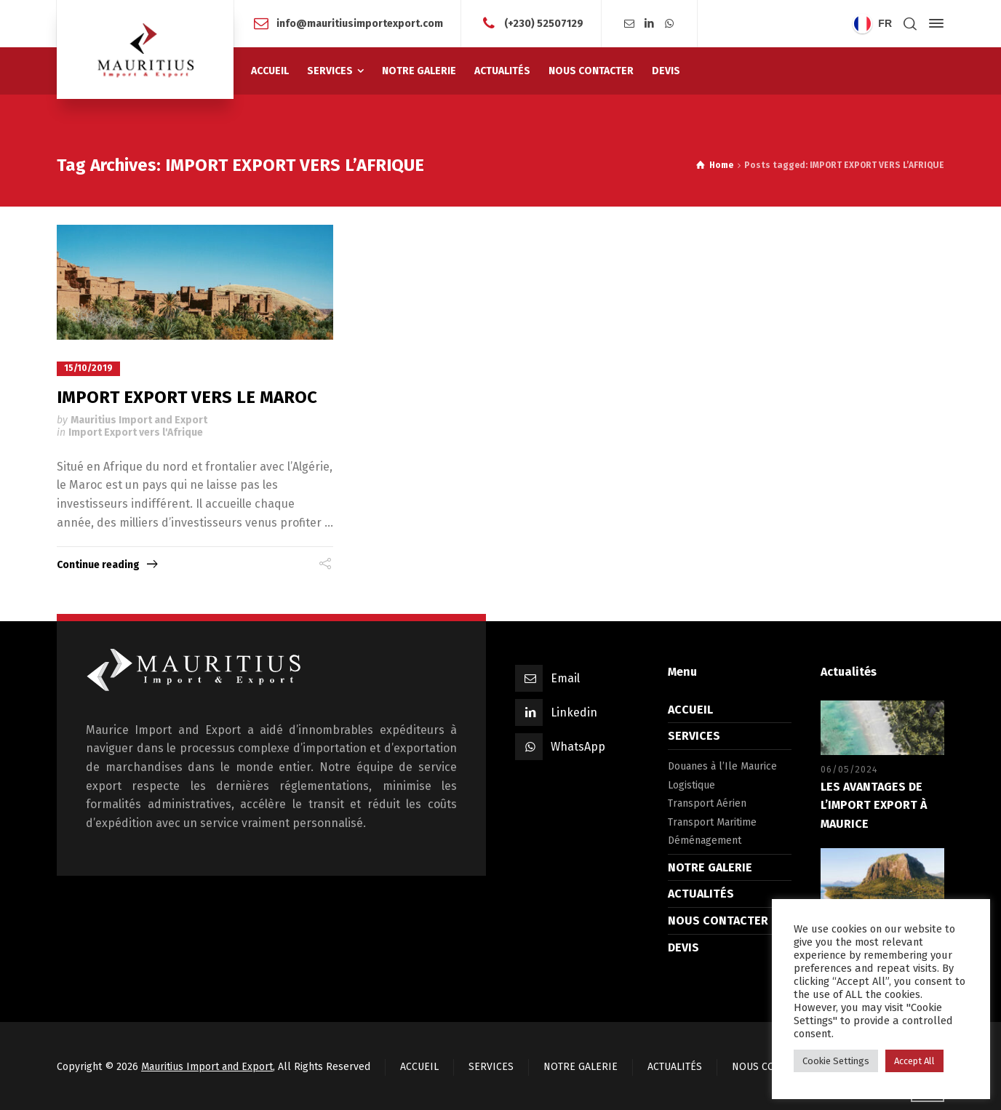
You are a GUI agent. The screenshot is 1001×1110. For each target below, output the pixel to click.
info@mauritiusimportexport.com (359, 23)
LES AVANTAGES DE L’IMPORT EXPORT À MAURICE (874, 804)
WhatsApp (578, 746)
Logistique (691, 784)
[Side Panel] (933, 23)
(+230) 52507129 (543, 23)
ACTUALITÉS (701, 894)
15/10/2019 (88, 368)
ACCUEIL (690, 709)
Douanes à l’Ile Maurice (722, 766)
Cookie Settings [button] (835, 1060)
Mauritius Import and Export (139, 420)
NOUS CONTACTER (718, 920)
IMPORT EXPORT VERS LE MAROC (187, 396)
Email (565, 677)
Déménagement (704, 840)
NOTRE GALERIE (710, 867)
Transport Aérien (707, 803)
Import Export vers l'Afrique (135, 432)
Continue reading (98, 564)
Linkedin (574, 712)
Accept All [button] (914, 1060)
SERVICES (694, 736)
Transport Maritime (712, 821)
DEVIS (683, 947)
